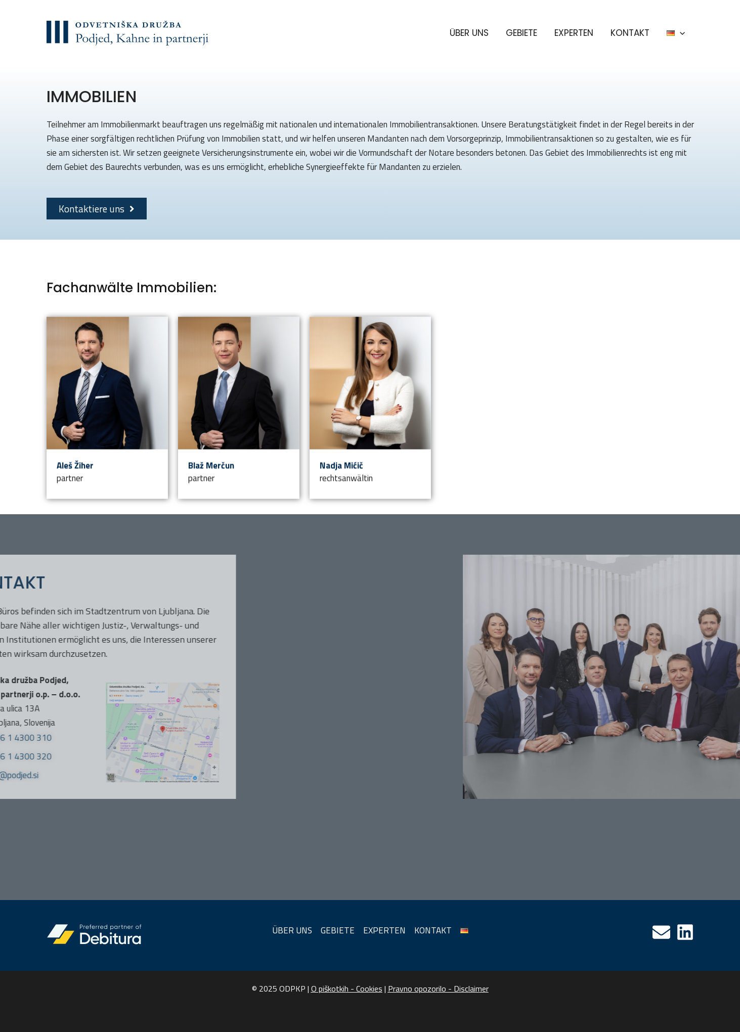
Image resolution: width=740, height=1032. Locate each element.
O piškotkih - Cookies (346, 988)
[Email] (661, 932)
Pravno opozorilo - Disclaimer (438, 988)
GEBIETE (521, 33)
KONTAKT (630, 33)
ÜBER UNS (469, 33)
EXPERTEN (573, 33)
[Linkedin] (685, 932)
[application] (680, 33)
